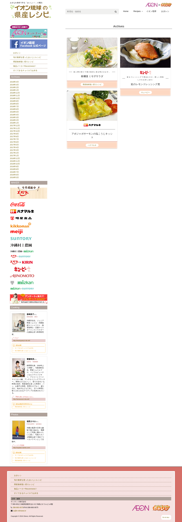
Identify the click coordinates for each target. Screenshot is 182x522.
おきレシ (165, 11)
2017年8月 (14, 136)
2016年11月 (15, 161)
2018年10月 (15, 98)
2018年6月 (14, 109)
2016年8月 (14, 169)
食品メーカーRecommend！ (25, 66)
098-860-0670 (18, 507)
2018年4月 (14, 115)
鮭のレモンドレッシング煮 (145, 84)
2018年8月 (14, 104)
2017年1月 (14, 155)
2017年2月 (14, 153)
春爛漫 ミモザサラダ (92, 76)
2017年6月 (14, 142)
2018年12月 (15, 93)
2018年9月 (14, 101)
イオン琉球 (151, 11)
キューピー (145, 92)
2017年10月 (15, 131)
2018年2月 (14, 120)
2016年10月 (15, 164)
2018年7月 (14, 106)
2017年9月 (14, 134)
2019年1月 (14, 90)
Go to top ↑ (166, 517)
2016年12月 (15, 158)
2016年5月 (14, 177)
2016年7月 (14, 172)
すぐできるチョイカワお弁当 (25, 70)
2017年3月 (14, 150)
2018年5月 (14, 112)
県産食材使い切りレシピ (92, 84)
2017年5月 (14, 145)
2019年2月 (14, 87)
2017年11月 (15, 128)
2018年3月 (14, 117)
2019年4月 (14, 82)
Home (125, 11)
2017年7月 (14, 139)
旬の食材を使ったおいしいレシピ (27, 57)
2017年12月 (15, 125)
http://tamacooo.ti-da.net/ (21, 399)
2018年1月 (14, 123)
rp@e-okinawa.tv (19, 511)
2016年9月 (14, 166)
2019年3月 (14, 85)
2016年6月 (14, 175)
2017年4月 (14, 147)
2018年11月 (15, 95)
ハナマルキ (92, 145)
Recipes (137, 11)
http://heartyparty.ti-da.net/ (21, 340)
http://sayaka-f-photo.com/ (21, 447)
